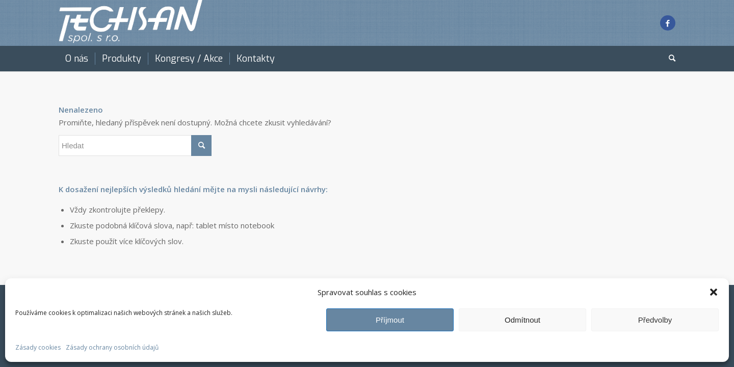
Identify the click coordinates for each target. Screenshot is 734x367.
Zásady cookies (38, 347)
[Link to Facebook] (667, 23)
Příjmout (390, 320)
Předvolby (655, 320)
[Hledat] (668, 58)
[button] (714, 292)
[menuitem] (77, 58)
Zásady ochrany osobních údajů (112, 347)
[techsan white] (131, 23)
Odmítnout (522, 320)
